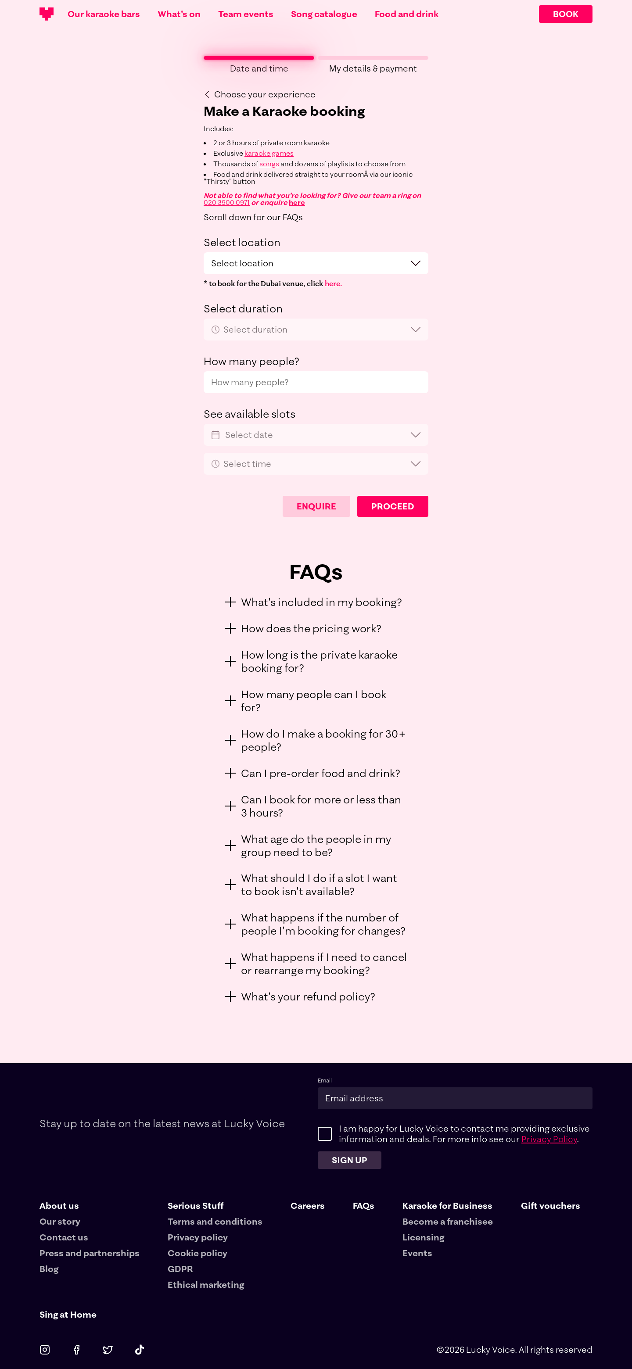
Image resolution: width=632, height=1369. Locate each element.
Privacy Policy (549, 1138)
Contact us (64, 1237)
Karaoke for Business (447, 1206)
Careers (308, 1205)
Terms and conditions (215, 1221)
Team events (245, 14)
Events (417, 1252)
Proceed (392, 506)
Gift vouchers (550, 1205)
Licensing (423, 1237)
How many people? (251, 361)
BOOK (565, 13)
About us (59, 1206)
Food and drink (406, 14)
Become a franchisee (447, 1221)
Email (325, 1080)
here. (333, 283)
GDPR (180, 1268)
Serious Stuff (195, 1206)
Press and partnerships (90, 1252)
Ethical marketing (206, 1284)
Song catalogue (324, 14)
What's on (179, 14)
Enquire (316, 506)
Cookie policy (197, 1252)
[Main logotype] (47, 14)
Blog (49, 1268)
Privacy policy (198, 1237)
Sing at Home (68, 1314)
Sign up (349, 1159)
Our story (60, 1221)
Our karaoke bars (104, 14)
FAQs (363, 1205)
